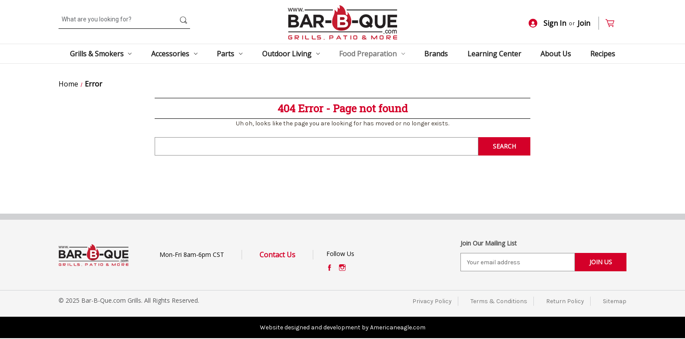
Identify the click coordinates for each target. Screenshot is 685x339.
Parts (229, 54)
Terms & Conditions (499, 301)
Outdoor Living (291, 54)
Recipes (602, 54)
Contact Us (277, 254)
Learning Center (494, 54)
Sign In (547, 23)
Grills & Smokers (101, 54)
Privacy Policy (432, 301)
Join (584, 23)
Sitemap (614, 301)
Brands (436, 54)
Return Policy (565, 301)
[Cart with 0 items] (613, 23)
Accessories (174, 54)
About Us (555, 54)
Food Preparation (372, 54)
